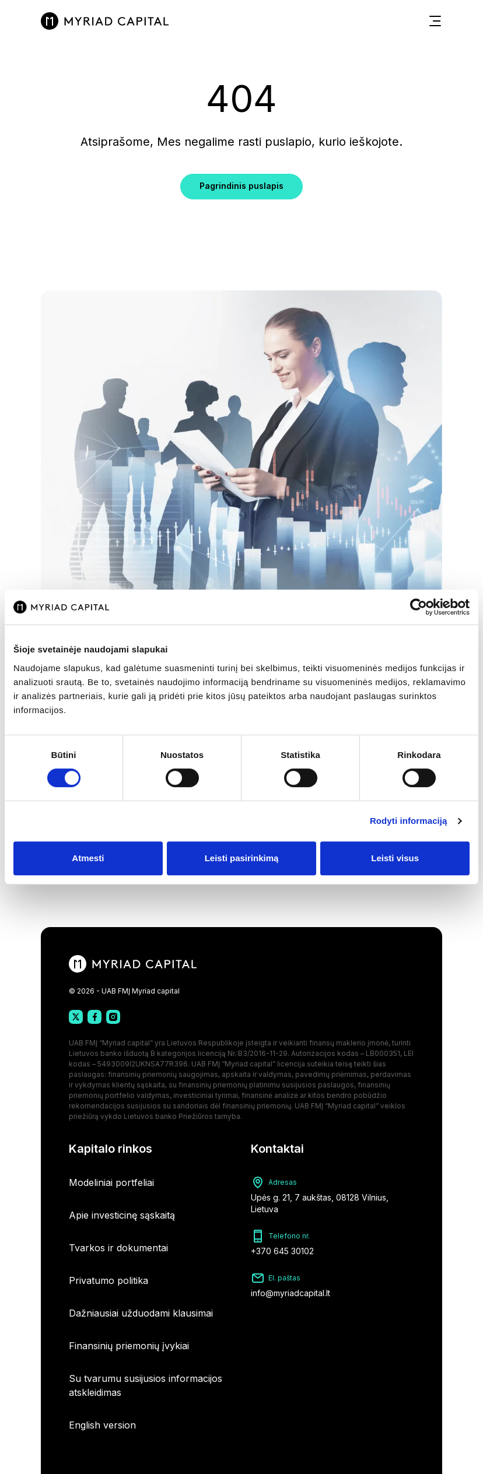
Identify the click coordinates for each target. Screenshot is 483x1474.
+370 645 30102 (282, 1251)
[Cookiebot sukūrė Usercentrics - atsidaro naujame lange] (419, 607)
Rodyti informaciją (408, 821)
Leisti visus (395, 858)
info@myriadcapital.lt (290, 1293)
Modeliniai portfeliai (111, 1182)
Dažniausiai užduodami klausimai (141, 1313)
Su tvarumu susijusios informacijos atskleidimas (145, 1385)
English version (102, 1425)
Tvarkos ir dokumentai (118, 1248)
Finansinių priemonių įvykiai (129, 1346)
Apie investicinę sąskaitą (122, 1215)
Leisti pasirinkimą (242, 858)
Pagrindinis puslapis (242, 186)
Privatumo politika (108, 1280)
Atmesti (88, 858)
